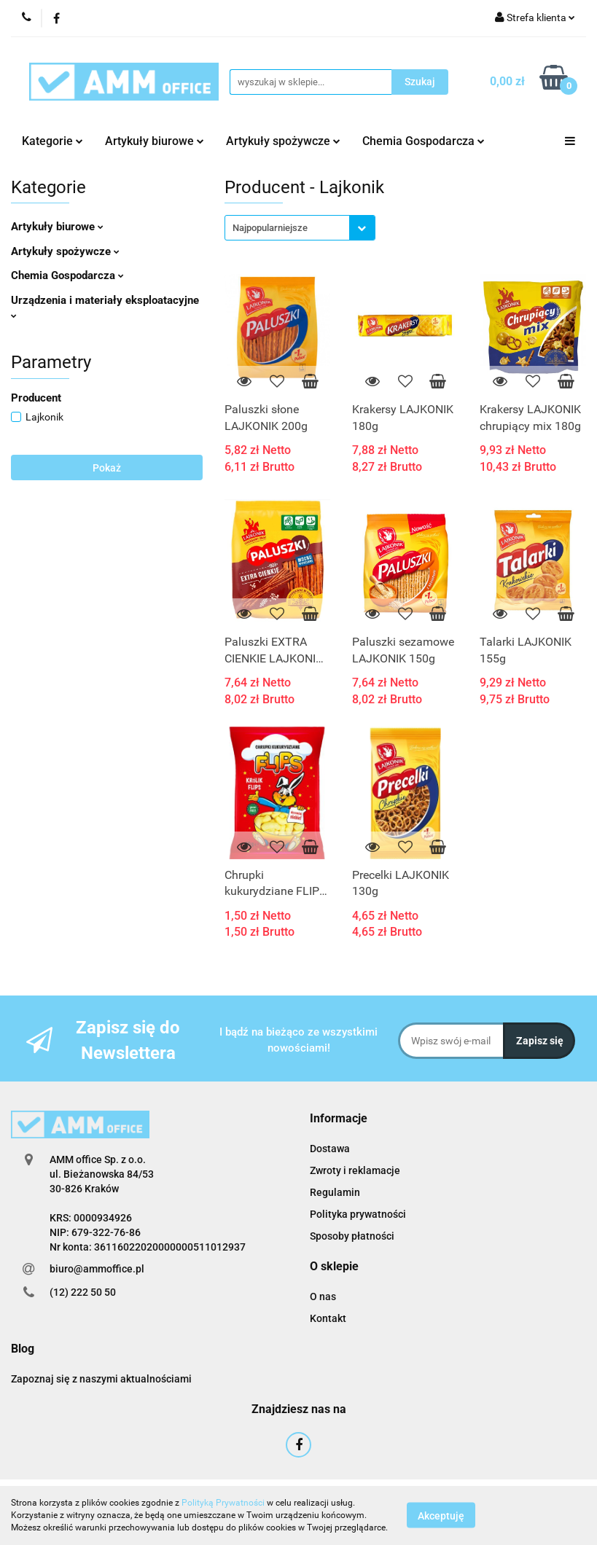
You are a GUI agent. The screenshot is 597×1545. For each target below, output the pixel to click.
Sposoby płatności (352, 1236)
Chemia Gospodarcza (423, 141)
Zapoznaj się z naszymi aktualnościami (101, 1379)
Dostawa (330, 1148)
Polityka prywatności (358, 1214)
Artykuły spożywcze (283, 141)
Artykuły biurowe (154, 141)
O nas (323, 1296)
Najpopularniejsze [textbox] (270, 227)
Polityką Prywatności (223, 1503)
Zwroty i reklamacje (355, 1170)
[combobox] (300, 227)
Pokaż (107, 468)
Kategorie (52, 141)
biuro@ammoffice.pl (97, 1269)
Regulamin (335, 1192)
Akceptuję (441, 1516)
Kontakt (328, 1318)
